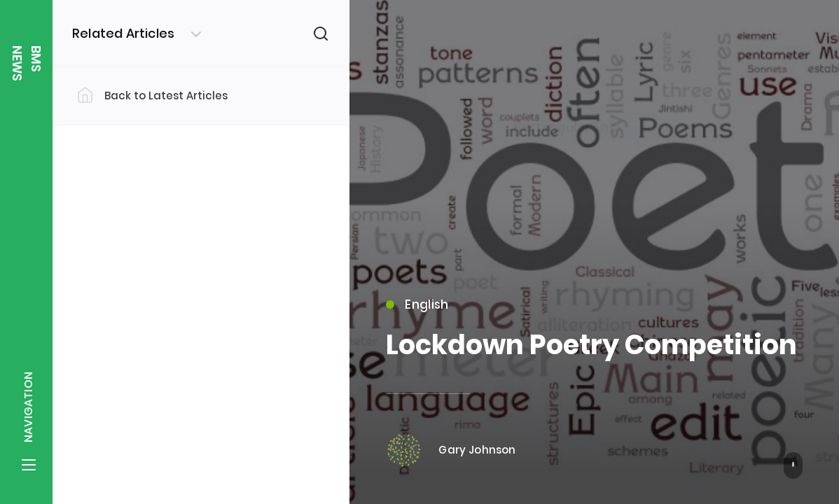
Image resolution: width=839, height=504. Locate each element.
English (417, 308)
